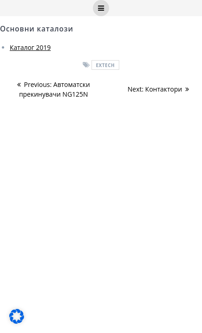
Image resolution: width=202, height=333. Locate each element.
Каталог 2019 (30, 47)
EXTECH (105, 65)
